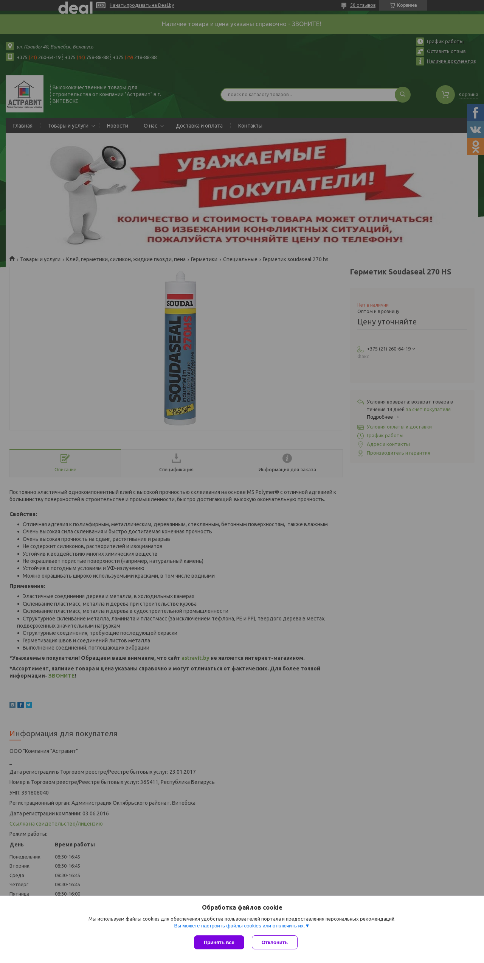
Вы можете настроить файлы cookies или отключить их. (239, 926)
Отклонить (275, 942)
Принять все (219, 942)
